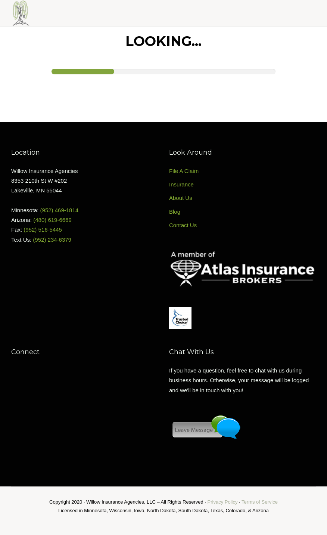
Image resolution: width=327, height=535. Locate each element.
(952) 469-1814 (59, 210)
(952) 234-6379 (52, 239)
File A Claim (184, 171)
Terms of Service (260, 502)
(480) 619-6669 (52, 220)
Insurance (181, 184)
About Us (180, 198)
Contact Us (183, 225)
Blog (174, 211)
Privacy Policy (223, 502)
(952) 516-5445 (43, 229)
